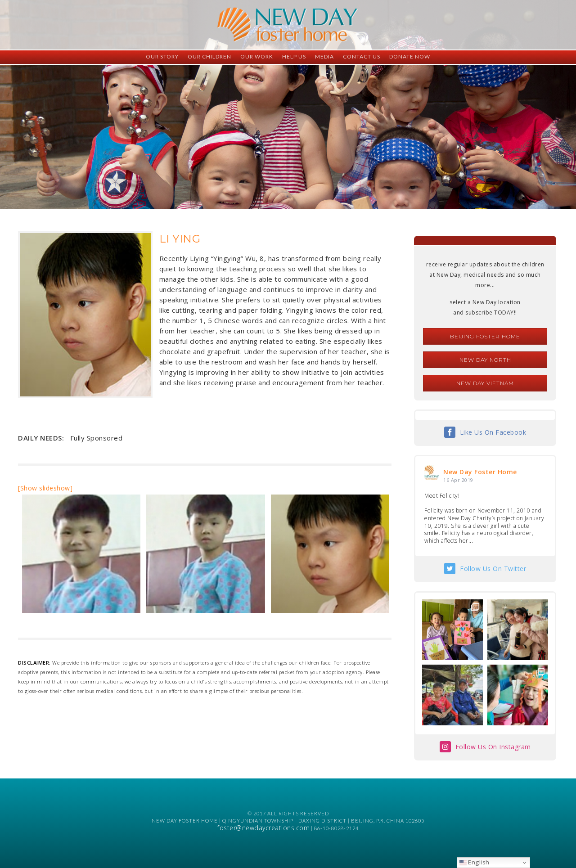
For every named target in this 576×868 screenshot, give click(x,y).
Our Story (162, 56)
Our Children (209, 56)
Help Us (294, 56)
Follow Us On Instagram (493, 746)
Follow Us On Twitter (493, 568)
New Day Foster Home (480, 472)
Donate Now (409, 56)
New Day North (485, 359)
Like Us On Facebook (493, 432)
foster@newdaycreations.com (263, 827)
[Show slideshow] (45, 488)
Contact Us (361, 56)
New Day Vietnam (485, 383)
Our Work (256, 56)
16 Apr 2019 (458, 480)
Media (324, 56)
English (474, 862)
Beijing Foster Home (485, 336)
